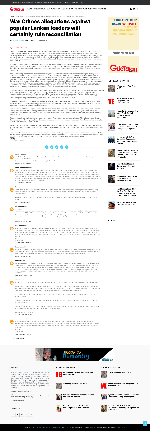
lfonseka (18, 187)
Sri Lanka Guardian (18, 40)
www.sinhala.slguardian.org (23, 397)
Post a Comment (18, 338)
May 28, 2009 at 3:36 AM (23, 315)
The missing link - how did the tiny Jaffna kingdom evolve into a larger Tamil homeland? (126, 192)
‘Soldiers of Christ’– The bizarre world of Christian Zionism (126, 178)
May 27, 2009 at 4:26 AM (23, 183)
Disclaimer (58, 2)
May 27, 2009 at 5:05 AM (23, 202)
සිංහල (81, 2)
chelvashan (19, 206)
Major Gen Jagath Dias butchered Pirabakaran (126, 203)
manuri (18, 280)
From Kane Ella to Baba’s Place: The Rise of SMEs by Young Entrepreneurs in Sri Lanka (127, 153)
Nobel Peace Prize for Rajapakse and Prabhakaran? (125, 100)
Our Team (38, 2)
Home (12, 16)
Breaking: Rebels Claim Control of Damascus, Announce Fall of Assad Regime (126, 140)
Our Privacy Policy (28, 2)
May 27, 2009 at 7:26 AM (23, 243)
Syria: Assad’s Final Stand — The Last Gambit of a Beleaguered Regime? (127, 126)
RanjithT (18, 260)
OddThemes (121, 427)
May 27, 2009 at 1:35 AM (23, 163)
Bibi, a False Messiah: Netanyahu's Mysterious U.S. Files (127, 166)
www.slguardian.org (26, 395)
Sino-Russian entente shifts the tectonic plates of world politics (76, 407)
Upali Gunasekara (22, 167)
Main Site (75, 2)
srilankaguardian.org (41, 395)
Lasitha (18, 154)
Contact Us (67, 2)
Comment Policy (48, 2)
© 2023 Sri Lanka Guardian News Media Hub (48, 427)
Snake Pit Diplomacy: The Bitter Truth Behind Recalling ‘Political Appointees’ (127, 114)
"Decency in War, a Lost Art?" (126, 87)
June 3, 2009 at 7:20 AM (23, 334)
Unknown (18, 247)
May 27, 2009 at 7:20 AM (23, 221)
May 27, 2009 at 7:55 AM (23, 256)
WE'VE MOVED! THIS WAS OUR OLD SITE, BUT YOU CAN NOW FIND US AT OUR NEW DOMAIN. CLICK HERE (66, 9)
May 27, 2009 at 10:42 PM (23, 275)
